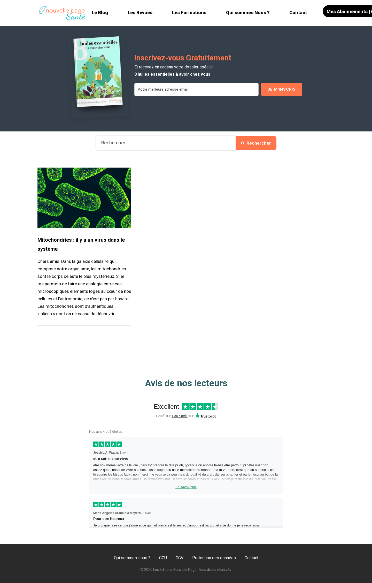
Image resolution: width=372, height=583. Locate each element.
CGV (179, 557)
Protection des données (214, 557)
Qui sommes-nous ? (132, 557)
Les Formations (189, 12)
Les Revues (140, 12)
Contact (298, 12)
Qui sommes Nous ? (248, 12)
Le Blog (100, 12)
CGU (163, 557)
